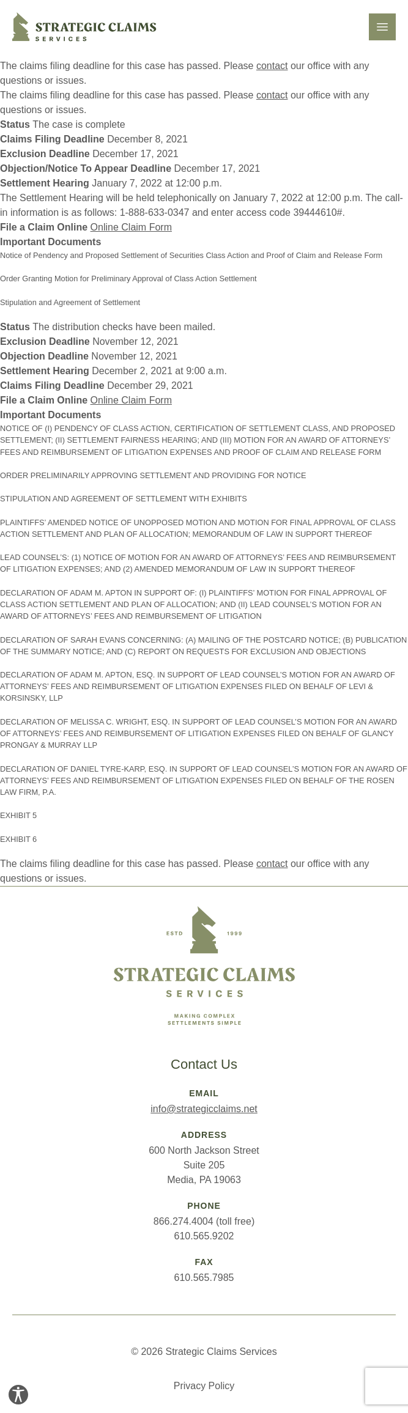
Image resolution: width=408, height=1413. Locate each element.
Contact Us (204, 1064)
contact (272, 66)
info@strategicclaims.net (204, 1109)
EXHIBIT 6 (18, 839)
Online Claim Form (131, 227)
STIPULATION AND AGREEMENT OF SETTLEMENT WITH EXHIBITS (123, 498)
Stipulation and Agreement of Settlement (70, 302)
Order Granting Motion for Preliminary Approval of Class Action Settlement (128, 278)
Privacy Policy (204, 1386)
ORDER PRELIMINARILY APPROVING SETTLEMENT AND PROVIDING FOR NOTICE (153, 475)
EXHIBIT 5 (18, 815)
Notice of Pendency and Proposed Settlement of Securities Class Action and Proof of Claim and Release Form (191, 255)
